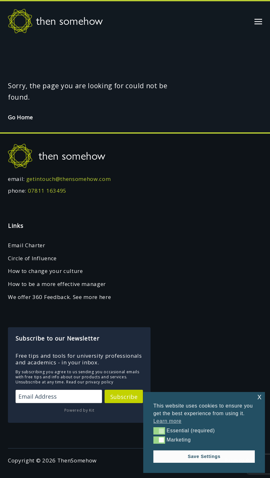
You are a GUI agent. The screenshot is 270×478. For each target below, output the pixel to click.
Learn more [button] (167, 421)
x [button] (259, 397)
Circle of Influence (32, 258)
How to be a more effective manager (57, 284)
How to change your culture (45, 271)
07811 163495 (47, 190)
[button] (159, 430)
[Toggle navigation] (258, 20)
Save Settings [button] (204, 456)
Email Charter (26, 245)
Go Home (20, 117)
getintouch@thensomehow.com (68, 179)
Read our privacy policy (89, 382)
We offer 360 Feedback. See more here (59, 297)
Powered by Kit (79, 410)
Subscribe (124, 397)
